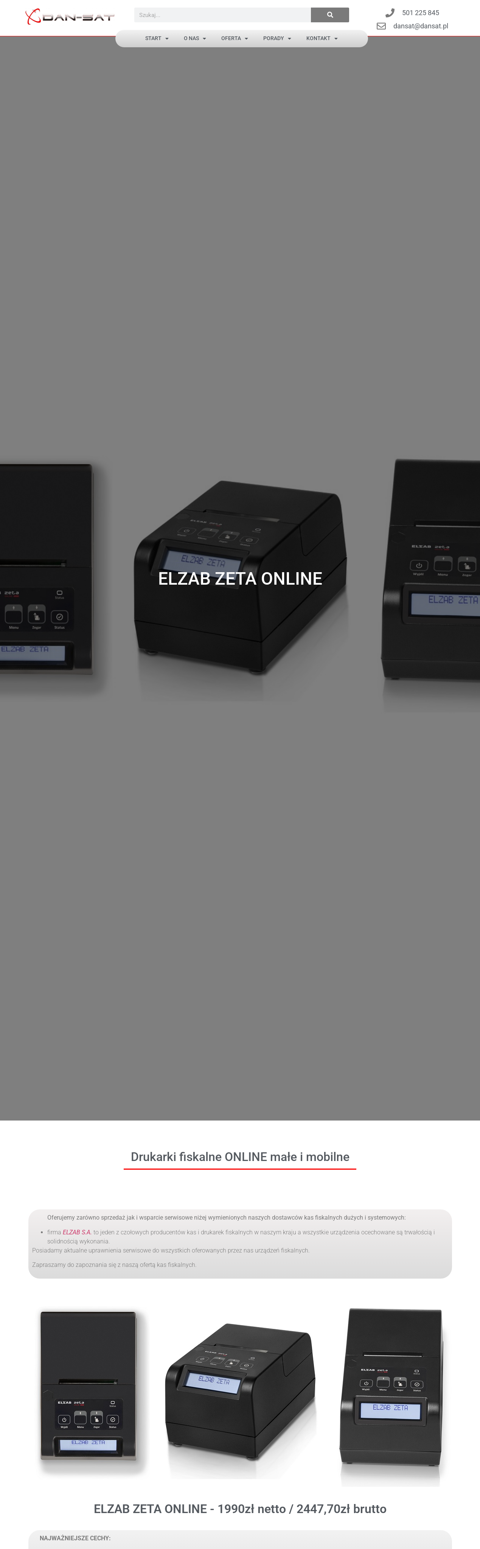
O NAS (195, 38)
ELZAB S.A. (77, 1232)
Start (157, 38)
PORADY (277, 38)
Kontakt (322, 38)
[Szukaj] (330, 15)
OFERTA (234, 38)
